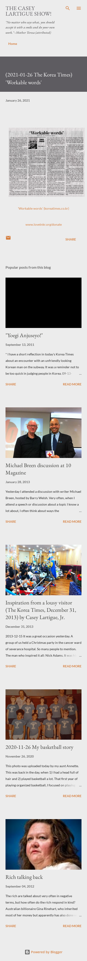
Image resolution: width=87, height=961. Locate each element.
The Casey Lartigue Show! (28, 11)
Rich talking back (24, 876)
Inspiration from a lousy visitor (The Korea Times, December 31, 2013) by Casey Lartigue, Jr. (41, 610)
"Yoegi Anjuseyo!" (24, 335)
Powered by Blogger (43, 952)
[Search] (67, 8)
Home (12, 44)
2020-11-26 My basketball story (39, 746)
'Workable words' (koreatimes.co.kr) (43, 208)
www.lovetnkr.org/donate (43, 224)
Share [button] (70, 239)
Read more (72, 384)
